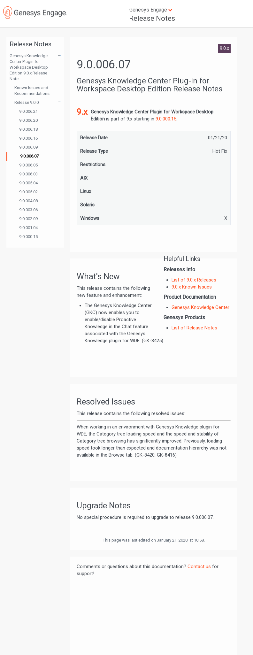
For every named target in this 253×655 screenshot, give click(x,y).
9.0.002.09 (28, 218)
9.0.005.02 (28, 191)
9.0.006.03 (28, 174)
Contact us (199, 566)
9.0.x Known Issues (192, 287)
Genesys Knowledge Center (200, 307)
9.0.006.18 (28, 129)
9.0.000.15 (28, 236)
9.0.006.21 (28, 111)
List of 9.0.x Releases (194, 280)
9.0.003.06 (28, 209)
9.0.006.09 (28, 147)
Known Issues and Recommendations (32, 90)
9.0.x (224, 48)
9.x (82, 112)
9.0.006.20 (28, 120)
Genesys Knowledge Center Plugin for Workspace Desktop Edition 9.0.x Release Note (29, 67)
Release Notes (152, 18)
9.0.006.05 (28, 165)
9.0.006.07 (29, 156)
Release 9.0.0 (26, 102)
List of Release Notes (194, 328)
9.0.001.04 (28, 227)
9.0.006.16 (28, 138)
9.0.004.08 (28, 200)
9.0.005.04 (28, 183)
